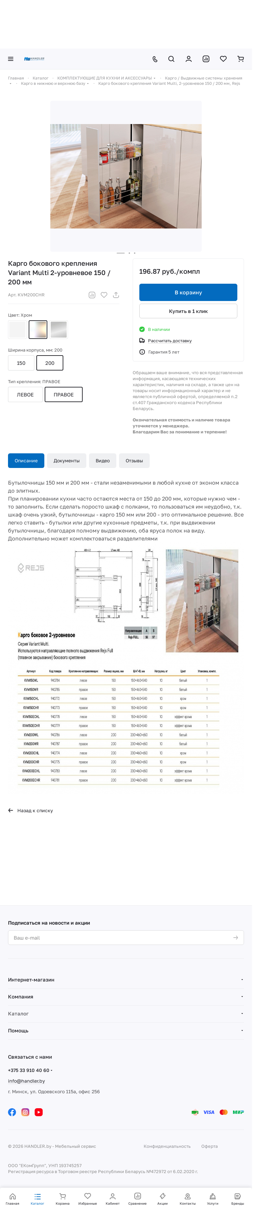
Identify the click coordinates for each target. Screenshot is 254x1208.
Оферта (209, 1146)
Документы (67, 460)
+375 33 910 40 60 (28, 1070)
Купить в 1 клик (188, 311)
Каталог (18, 1013)
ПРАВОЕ (64, 394)
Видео (103, 460)
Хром (38, 329)
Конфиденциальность (167, 1146)
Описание (26, 460)
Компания (20, 996)
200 (49, 363)
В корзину (188, 292)
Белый (17, 329)
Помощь (18, 1030)
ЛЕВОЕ (25, 394)
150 (21, 363)
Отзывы (134, 460)
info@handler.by (26, 1081)
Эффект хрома (58, 329)
